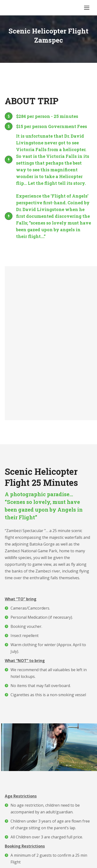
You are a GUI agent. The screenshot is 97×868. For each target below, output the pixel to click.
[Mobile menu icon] (87, 8)
